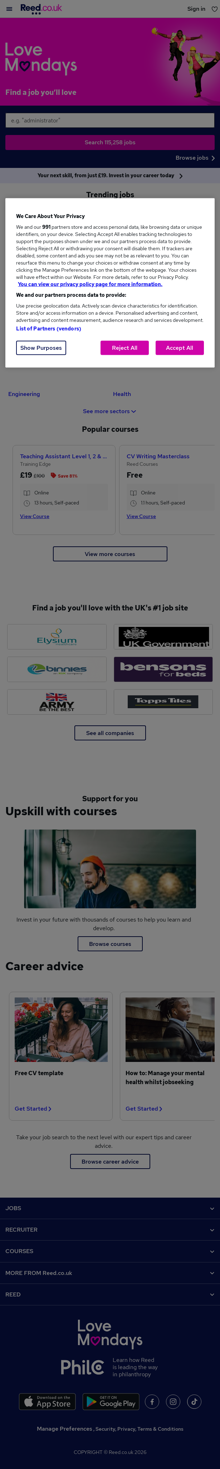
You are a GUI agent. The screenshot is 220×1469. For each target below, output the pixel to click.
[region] (109, 283)
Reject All (124, 348)
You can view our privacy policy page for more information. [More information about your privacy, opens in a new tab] (90, 284)
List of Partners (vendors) (48, 328)
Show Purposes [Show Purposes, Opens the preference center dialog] (41, 348)
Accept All (179, 348)
